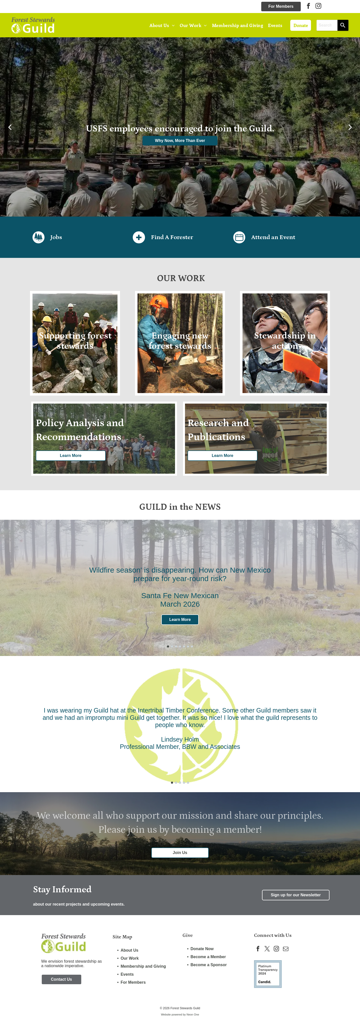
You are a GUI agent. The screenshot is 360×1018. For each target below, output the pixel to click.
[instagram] (318, 7)
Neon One (192, 1015)
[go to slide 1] (168, 646)
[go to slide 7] (192, 646)
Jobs (56, 237)
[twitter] (268, 950)
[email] (288, 950)
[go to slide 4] (180, 646)
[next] (350, 127)
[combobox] (327, 25)
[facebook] (308, 7)
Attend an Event (273, 237)
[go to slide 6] (188, 646)
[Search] (343, 25)
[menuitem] (162, 25)
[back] (10, 127)
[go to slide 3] (176, 646)
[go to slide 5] (184, 646)
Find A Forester (172, 237)
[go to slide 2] (172, 646)
